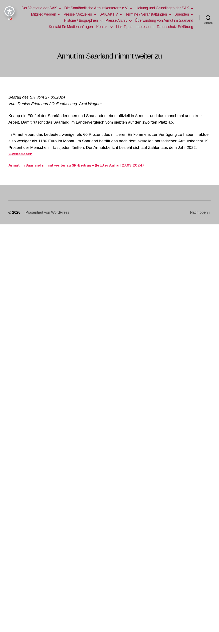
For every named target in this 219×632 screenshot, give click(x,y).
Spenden (111, 20)
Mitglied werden (114, 14)
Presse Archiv (178, 20)
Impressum (184, 27)
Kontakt (142, 27)
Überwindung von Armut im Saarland (56, 27)
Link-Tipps (164, 27)
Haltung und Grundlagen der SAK (68, 14)
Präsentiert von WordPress (47, 219)
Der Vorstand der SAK (100, 8)
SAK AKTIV (179, 14)
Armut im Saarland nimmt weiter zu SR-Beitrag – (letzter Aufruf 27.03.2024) (76, 171)
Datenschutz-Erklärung (175, 33)
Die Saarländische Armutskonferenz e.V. (157, 8)
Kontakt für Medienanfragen (110, 27)
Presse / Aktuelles (149, 14)
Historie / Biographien (142, 20)
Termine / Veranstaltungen (75, 20)
